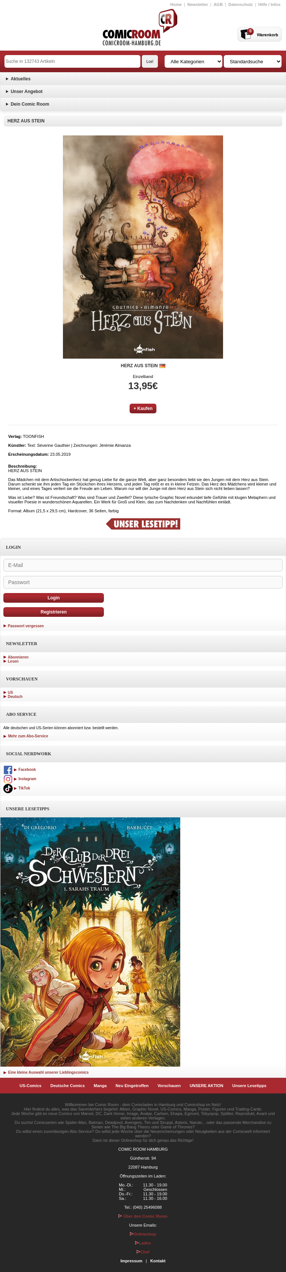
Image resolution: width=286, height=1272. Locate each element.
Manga (100, 1085)
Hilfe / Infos (269, 4)
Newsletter (197, 4)
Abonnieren (18, 657)
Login (54, 597)
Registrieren (54, 612)
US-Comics (31, 1085)
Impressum (132, 1261)
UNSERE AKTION (206, 1085)
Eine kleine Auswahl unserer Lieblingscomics (46, 1072)
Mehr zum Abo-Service (25, 736)
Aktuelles (21, 78)
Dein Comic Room (30, 104)
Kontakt (157, 1261)
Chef (143, 1252)
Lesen (13, 661)
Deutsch (15, 697)
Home (176, 4)
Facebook (19, 770)
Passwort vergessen (26, 626)
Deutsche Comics (67, 1085)
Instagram (19, 779)
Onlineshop (143, 1234)
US (10, 693)
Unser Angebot (27, 91)
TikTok (16, 788)
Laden (143, 1243)
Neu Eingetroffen (132, 1085)
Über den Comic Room (143, 1216)
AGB (218, 4)
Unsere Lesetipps (249, 1085)
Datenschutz (240, 4)
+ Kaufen (142, 408)
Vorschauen (169, 1085)
